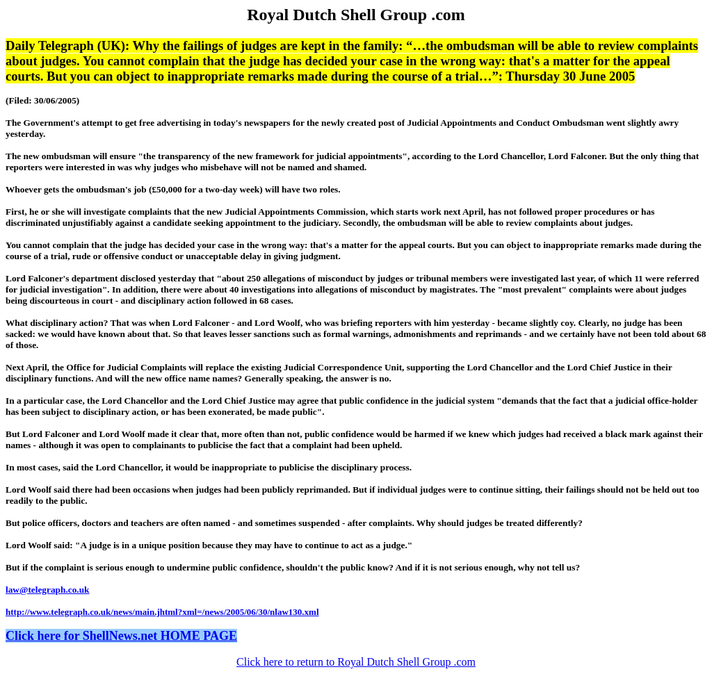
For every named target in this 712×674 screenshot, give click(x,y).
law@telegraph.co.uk (48, 589)
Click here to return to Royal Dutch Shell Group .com (356, 662)
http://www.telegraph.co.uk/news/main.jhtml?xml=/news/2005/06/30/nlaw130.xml (162, 612)
